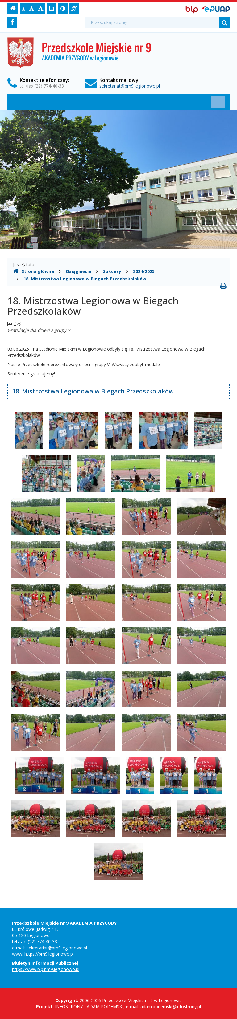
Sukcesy (112, 271)
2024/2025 (144, 271)
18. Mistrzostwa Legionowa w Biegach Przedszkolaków (84, 279)
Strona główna (33, 271)
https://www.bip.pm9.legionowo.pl (45, 969)
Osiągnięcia (78, 271)
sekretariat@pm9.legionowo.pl (129, 86)
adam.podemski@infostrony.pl (170, 1006)
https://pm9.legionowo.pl (49, 954)
